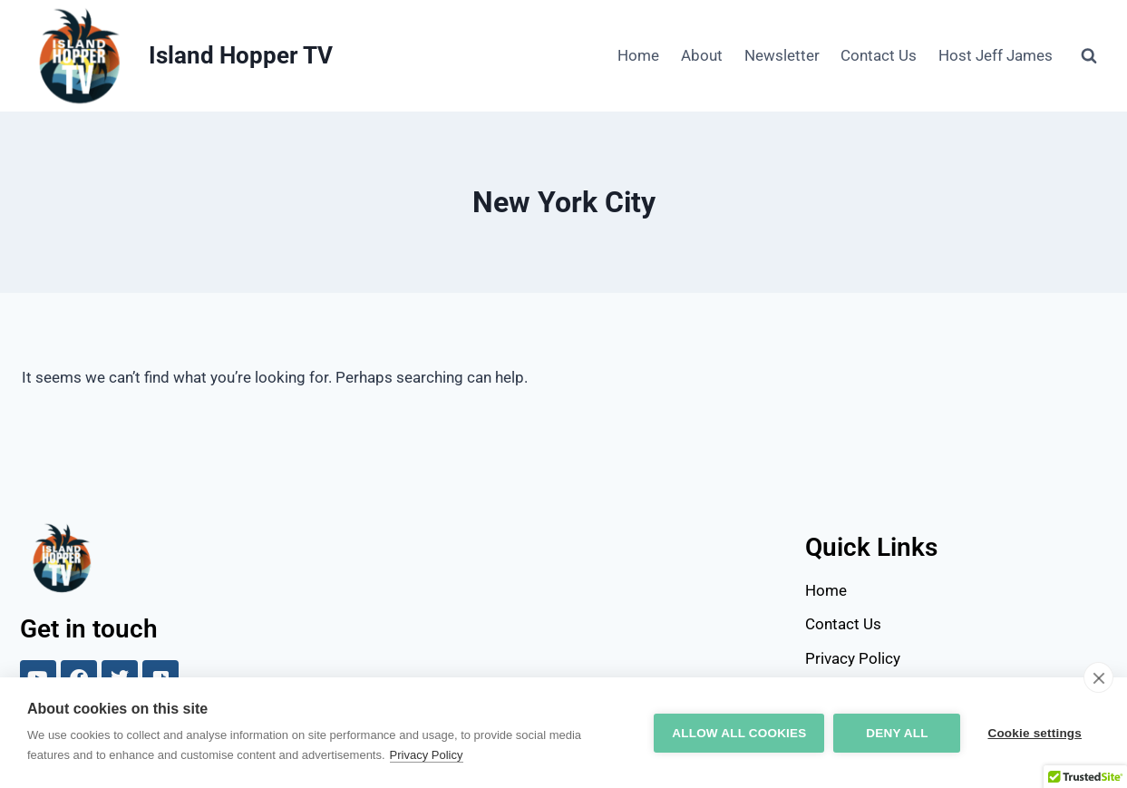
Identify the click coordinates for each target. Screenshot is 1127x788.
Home (638, 55)
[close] (1098, 677)
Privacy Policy (426, 755)
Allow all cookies (739, 733)
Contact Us (878, 55)
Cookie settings (1034, 733)
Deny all (897, 733)
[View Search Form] (1089, 56)
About (702, 55)
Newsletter (782, 55)
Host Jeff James (995, 55)
